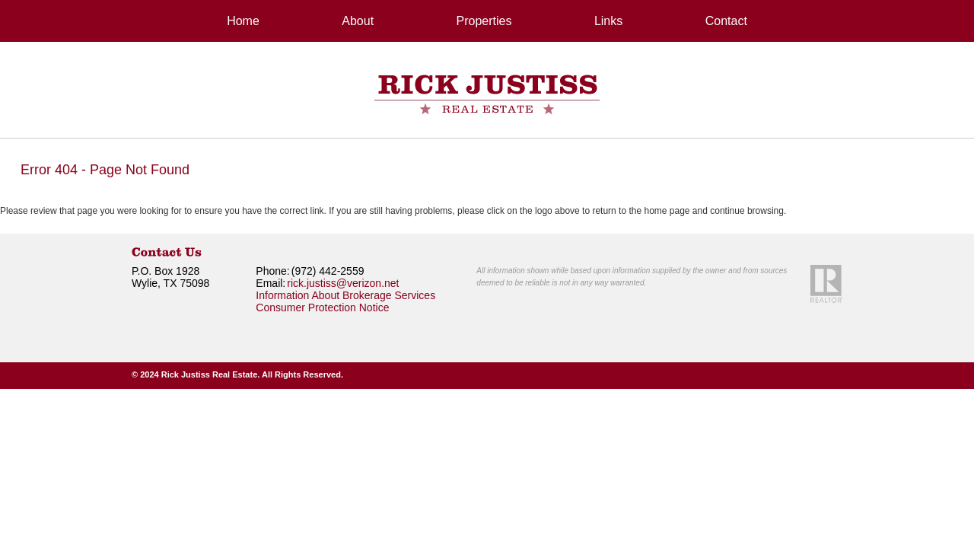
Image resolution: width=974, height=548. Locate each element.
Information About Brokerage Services (345, 295)
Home (243, 20)
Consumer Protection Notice (322, 307)
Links (608, 20)
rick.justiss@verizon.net (343, 283)
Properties (484, 20)
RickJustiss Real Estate (487, 94)
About (358, 20)
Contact (726, 20)
